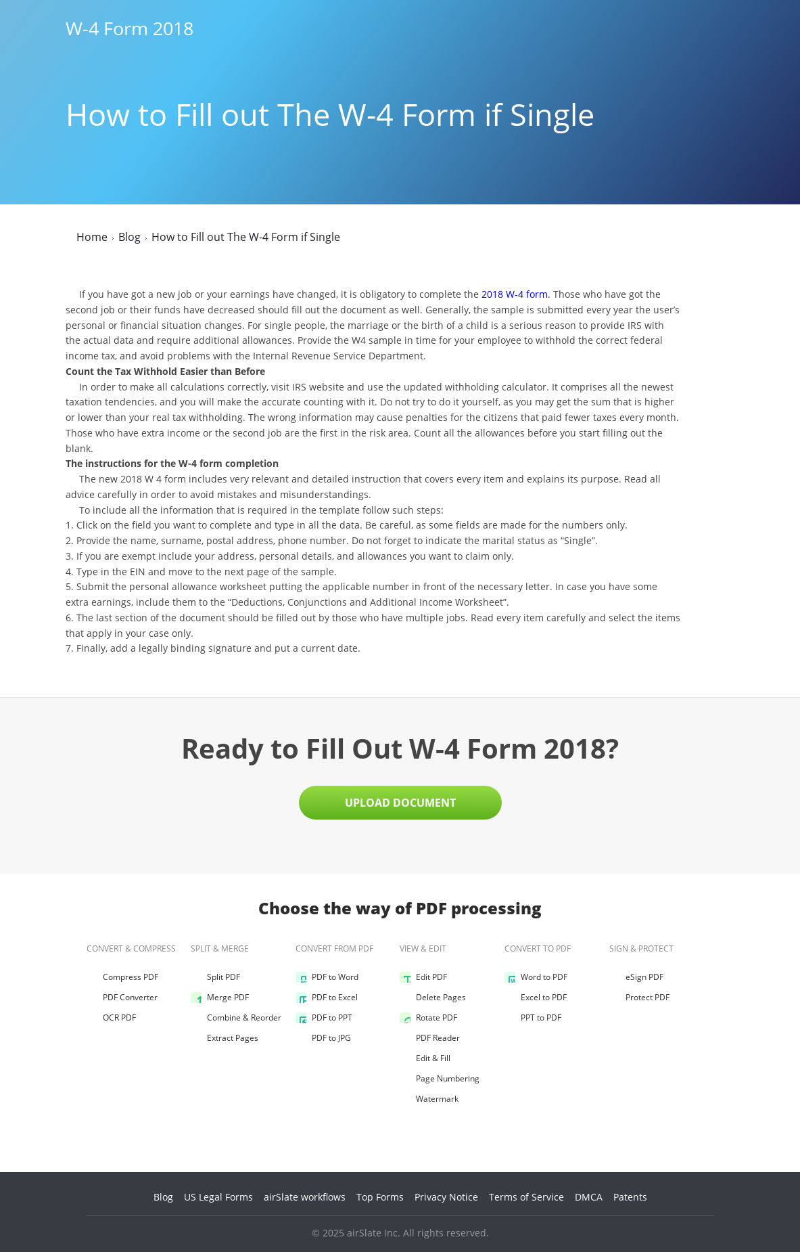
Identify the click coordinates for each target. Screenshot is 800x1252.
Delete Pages (433, 997)
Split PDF (215, 977)
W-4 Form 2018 (129, 28)
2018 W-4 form (514, 294)
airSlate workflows (305, 1196)
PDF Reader (430, 1038)
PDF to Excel (327, 997)
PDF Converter (122, 997)
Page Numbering (439, 1078)
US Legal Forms (218, 1196)
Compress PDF (122, 977)
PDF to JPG (323, 1038)
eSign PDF (636, 977)
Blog (163, 1196)
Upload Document (400, 802)
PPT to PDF (532, 1017)
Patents (630, 1196)
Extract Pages (224, 1038)
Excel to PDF (535, 997)
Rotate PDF (428, 1017)
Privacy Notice (446, 1196)
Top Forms (380, 1196)
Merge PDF (220, 997)
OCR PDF (111, 1017)
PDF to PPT (324, 1017)
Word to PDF (535, 977)
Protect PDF (639, 997)
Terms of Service (526, 1196)
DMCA (589, 1196)
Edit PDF (423, 977)
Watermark (429, 1099)
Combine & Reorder (236, 1017)
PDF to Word (327, 977)
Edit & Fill (425, 1058)
